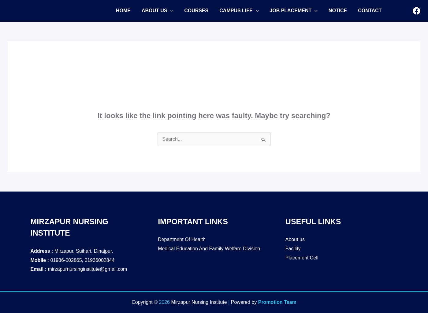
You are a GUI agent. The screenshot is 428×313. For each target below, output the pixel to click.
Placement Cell (301, 257)
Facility (293, 248)
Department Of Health (182, 239)
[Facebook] (416, 11)
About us (295, 239)
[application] (169, 10)
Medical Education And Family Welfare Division (209, 248)
